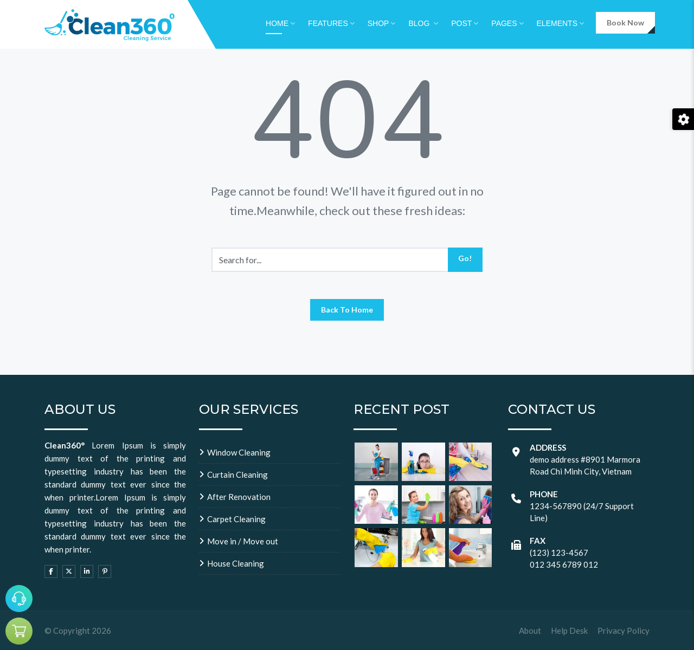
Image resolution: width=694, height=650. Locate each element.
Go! (465, 258)
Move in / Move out (242, 541)
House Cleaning (235, 563)
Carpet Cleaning (236, 519)
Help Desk (569, 630)
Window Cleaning (239, 452)
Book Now (625, 22)
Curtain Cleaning (237, 474)
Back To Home (347, 309)
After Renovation (239, 497)
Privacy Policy (623, 630)
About (530, 630)
